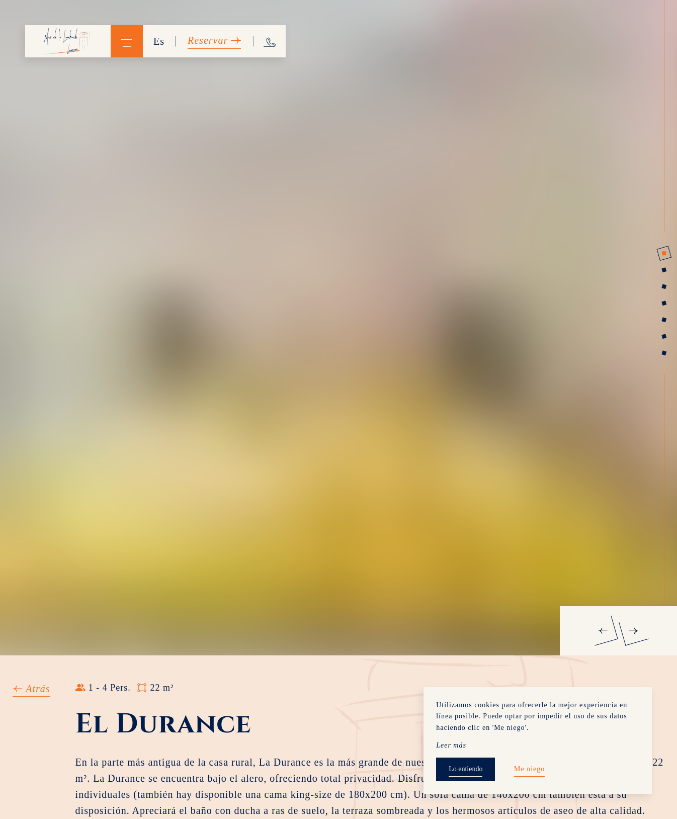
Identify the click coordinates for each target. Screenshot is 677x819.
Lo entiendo (465, 769)
